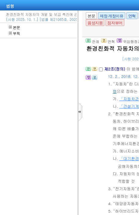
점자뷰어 (114, 23)
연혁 (132, 16)
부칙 (14, 33)
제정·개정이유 (111, 16)
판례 (92, 41)
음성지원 (95, 23)
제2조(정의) (115, 69)
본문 (14, 27)
